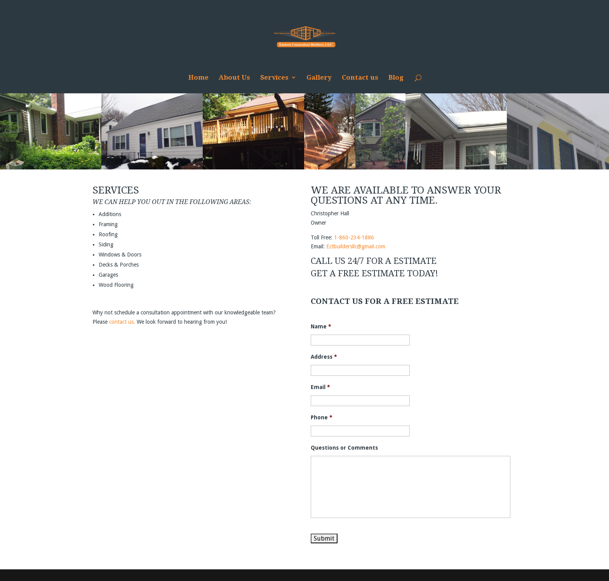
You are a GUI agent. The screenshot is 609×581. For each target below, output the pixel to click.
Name (321, 326)
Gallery (319, 78)
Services (274, 78)
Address (324, 357)
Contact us (360, 78)
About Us (234, 78)
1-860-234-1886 (354, 237)
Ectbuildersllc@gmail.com (355, 246)
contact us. (122, 322)
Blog (396, 78)
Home (198, 78)
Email (320, 387)
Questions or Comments (344, 448)
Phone (321, 417)
